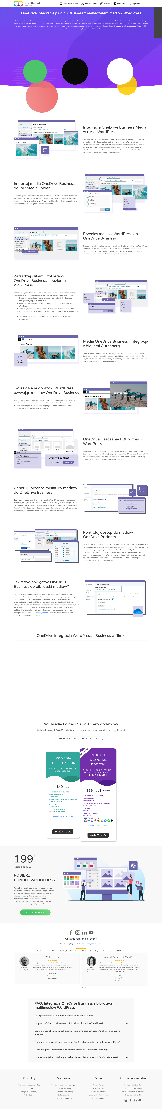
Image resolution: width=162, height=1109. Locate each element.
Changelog (29, 1088)
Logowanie (134, 3)
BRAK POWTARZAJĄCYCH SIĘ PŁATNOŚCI (63, 800)
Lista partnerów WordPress (133, 1092)
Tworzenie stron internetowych (63, 1085)
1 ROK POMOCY (55, 798)
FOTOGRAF (86, 816)
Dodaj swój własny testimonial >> (89, 945)
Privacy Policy (98, 1085)
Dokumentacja (64, 1095)
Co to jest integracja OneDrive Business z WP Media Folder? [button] (81, 1016)
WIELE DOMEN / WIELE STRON (59, 793)
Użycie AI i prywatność (64, 1098)
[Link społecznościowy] (125, 1100)
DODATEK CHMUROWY (57, 813)
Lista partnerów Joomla (133, 1088)
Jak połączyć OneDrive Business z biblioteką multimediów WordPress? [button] (81, 1023)
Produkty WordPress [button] (69, 3)
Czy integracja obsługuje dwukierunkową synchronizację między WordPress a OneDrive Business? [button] (81, 1033)
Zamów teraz (63, 832)
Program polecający (29, 1092)
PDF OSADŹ (53, 805)
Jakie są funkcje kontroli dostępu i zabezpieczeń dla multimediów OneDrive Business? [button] (81, 1057)
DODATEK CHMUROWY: (90, 819)
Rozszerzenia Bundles (133, 1085)
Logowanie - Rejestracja (98, 1095)
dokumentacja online (40, 634)
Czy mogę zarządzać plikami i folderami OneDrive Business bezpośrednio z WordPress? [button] (81, 1042)
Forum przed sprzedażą (64, 1092)
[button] (83, 988)
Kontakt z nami (98, 1098)
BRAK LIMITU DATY (56, 803)
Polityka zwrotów (98, 1088)
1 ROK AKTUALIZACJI (56, 795)
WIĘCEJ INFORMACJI (35, 917)
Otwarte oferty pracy (98, 1092)
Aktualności (119, 3)
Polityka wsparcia (64, 1088)
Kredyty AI (54, 808)
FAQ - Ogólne (29, 1095)
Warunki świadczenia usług (29, 1085)
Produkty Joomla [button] (89, 3)
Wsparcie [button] (105, 3)
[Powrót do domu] (27, 3)
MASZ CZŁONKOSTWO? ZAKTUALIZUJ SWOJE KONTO (81, 740)
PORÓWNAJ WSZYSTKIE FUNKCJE (63, 817)
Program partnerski (133, 1095)
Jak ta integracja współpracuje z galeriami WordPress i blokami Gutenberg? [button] (81, 1050)
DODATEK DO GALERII (57, 810)
